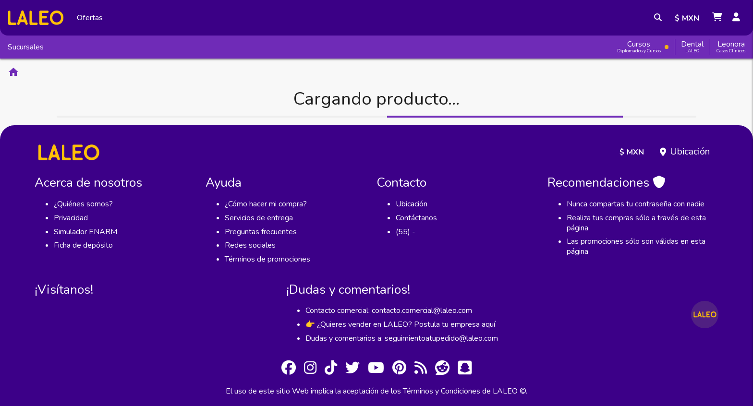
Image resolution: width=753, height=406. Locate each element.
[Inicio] (35, 17)
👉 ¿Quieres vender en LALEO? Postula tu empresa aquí (400, 324)
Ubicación (690, 151)
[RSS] (420, 369)
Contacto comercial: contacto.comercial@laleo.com (388, 310)
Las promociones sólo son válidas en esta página (636, 246)
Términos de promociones (267, 259)
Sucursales (26, 47)
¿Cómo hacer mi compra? (266, 204)
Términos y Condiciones (441, 391)
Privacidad (71, 218)
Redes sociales (250, 245)
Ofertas (90, 18)
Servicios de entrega (259, 218)
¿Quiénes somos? (83, 204)
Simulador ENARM (85, 232)
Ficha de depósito (83, 245)
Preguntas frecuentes (261, 232)
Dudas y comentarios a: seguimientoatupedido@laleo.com (401, 338)
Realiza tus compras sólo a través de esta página (636, 223)
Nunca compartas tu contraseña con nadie (635, 204)
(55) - (405, 232)
